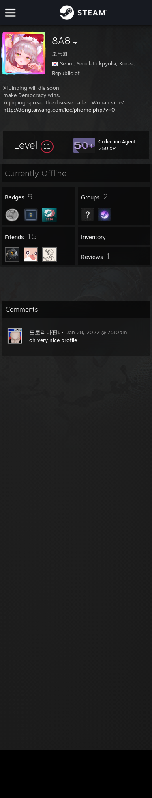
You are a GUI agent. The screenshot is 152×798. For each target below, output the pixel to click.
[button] (34, 145)
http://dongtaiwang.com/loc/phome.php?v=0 (59, 109)
